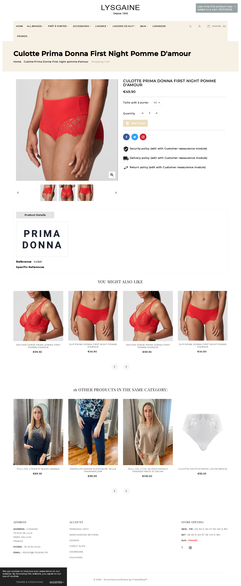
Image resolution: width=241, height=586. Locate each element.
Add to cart (135, 124)
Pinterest (143, 137)
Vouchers (75, 557)
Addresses (76, 552)
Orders (74, 540)
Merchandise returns (83, 535)
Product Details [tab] (35, 215)
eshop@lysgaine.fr (35, 552)
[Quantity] (149, 113)
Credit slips (77, 546)
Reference (24, 261)
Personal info (79, 529)
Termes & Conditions (29, 582)
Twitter (134, 137)
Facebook (126, 137)
